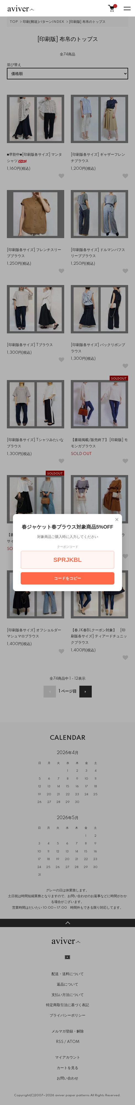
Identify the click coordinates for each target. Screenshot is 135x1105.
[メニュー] (126, 8)
